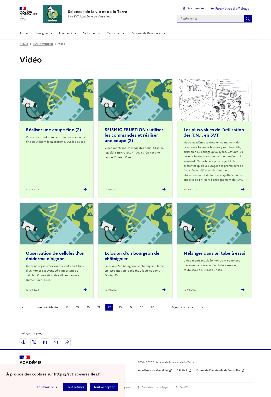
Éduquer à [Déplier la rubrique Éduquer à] (65, 33)
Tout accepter (104, 387)
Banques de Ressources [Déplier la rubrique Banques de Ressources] (147, 33)
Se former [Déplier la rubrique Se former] (89, 33)
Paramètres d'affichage (155, 387)
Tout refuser (75, 387)
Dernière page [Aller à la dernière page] (202, 307)
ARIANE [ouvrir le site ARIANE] (182, 371)
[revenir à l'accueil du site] (97, 11)
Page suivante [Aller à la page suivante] (180, 307)
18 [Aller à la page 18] (67, 307)
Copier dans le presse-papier (67, 342)
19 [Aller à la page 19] (77, 307)
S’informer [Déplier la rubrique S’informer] (114, 33)
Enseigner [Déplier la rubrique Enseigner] (41, 33)
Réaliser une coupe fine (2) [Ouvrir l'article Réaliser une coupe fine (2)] (53, 130)
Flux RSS (184, 387)
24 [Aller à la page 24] (130, 307)
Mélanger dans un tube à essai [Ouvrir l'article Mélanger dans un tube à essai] (214, 253)
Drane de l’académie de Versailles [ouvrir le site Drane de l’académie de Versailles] (218, 371)
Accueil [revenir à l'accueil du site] (24, 33)
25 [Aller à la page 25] (141, 307)
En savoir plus (47, 387)
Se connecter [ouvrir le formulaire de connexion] (196, 8)
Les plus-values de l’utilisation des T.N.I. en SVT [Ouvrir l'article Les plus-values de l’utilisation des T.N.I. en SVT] (214, 132)
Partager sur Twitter (34, 342)
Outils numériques (43, 44)
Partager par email (56, 342)
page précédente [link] (46, 307)
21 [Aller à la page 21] (98, 307)
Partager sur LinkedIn (45, 342)
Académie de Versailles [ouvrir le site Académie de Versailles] (153, 371)
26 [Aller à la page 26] (152, 307)
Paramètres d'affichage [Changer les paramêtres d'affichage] (232, 8)
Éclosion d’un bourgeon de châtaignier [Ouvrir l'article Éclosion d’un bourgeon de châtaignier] (132, 256)
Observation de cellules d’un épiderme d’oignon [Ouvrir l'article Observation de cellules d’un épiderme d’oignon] (55, 256)
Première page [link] (23, 307)
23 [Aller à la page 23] (120, 307)
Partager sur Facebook (23, 342)
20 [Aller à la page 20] (88, 307)
